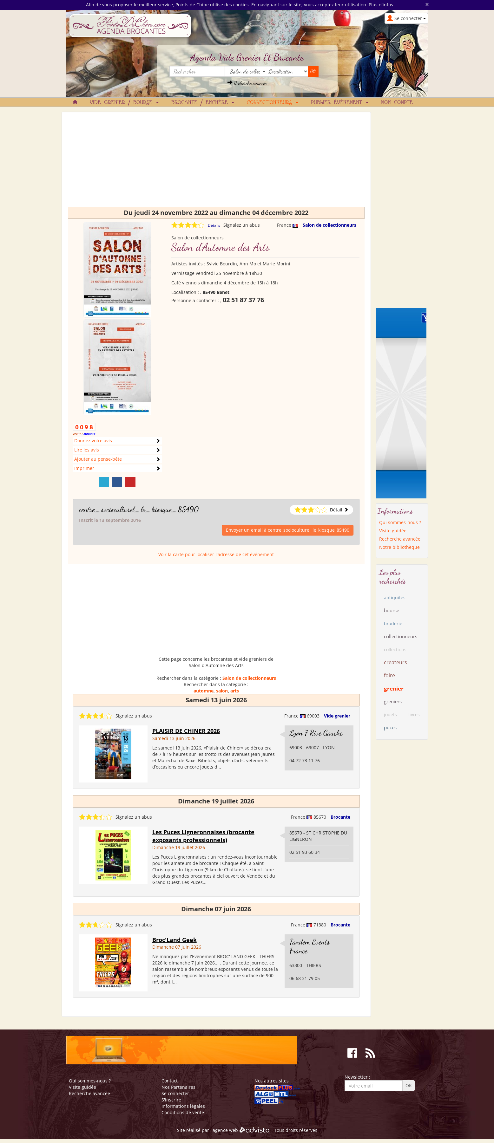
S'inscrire (171, 1100)
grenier (394, 688)
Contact (169, 1081)
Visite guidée (392, 531)
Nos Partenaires (178, 1087)
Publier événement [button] (339, 103)
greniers (393, 701)
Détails (214, 225)
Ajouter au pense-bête (98, 459)
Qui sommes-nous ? (400, 522)
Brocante (340, 817)
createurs (395, 662)
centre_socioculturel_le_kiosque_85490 (139, 509)
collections (395, 649)
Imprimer (84, 468)
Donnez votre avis (93, 441)
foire (389, 675)
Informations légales (183, 1106)
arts (234, 691)
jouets (390, 714)
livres (414, 714)
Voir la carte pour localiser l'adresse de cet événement (216, 554)
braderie (393, 623)
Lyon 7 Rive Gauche (316, 732)
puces (390, 727)
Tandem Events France (309, 946)
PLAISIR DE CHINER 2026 (186, 731)
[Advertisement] (216, 162)
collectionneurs (400, 636)
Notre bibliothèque (399, 547)
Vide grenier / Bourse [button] (124, 103)
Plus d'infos (381, 5)
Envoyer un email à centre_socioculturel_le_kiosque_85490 (287, 530)
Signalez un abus (241, 225)
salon (222, 691)
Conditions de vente (182, 1112)
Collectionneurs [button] (272, 103)
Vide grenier (337, 716)
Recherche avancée (247, 83)
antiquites (394, 597)
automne (204, 691)
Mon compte (397, 103)
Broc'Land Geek (174, 940)
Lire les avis (86, 450)
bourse (391, 610)
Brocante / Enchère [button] (202, 103)
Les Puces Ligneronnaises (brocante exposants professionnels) (203, 836)
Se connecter (175, 1093)
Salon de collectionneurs (329, 225)
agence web (225, 1130)
